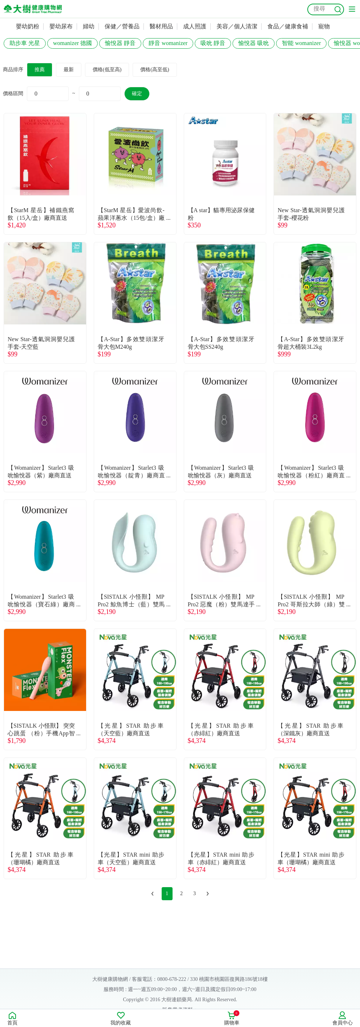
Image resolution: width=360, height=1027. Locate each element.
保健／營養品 (122, 26)
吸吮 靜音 (213, 43)
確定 (137, 93)
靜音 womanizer (168, 43)
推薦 (40, 69)
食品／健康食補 (287, 26)
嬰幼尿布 (61, 26)
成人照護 (194, 26)
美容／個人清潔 (237, 26)
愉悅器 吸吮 (253, 43)
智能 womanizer (301, 43)
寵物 (324, 26)
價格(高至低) (154, 69)
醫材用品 (161, 26)
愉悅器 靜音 (120, 43)
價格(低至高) (107, 69)
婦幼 (88, 26)
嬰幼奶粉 (27, 26)
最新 (69, 69)
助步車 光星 (24, 43)
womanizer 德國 (72, 43)
